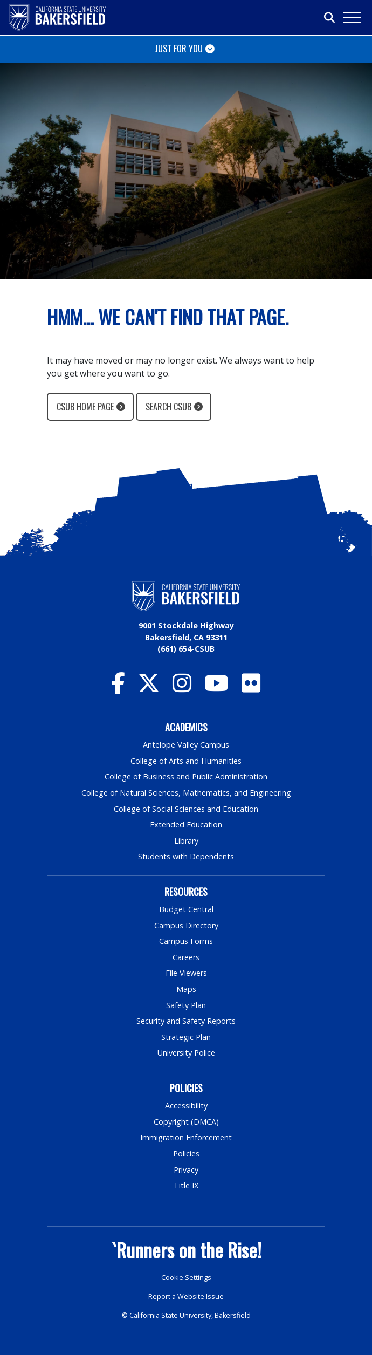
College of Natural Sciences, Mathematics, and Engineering (186, 793)
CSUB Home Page (85, 406)
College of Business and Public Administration (186, 776)
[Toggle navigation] (351, 17)
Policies (186, 1153)
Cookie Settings (186, 1277)
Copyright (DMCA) (186, 1122)
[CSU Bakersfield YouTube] (216, 688)
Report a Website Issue (186, 1296)
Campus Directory (186, 925)
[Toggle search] (330, 17)
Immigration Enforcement (186, 1137)
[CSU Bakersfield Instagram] (182, 688)
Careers (186, 957)
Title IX (186, 1185)
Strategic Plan (186, 1037)
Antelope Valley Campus (186, 745)
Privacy (186, 1170)
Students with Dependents (186, 856)
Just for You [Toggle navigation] (179, 48)
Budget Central (186, 909)
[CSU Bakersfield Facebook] (118, 688)
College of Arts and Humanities (186, 761)
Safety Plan (186, 1005)
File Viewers (186, 973)
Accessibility (186, 1105)
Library (186, 841)
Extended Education (186, 824)
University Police (186, 1053)
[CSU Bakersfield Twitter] (149, 688)
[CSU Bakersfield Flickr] (251, 688)
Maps (186, 989)
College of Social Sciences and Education (186, 809)
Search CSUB (168, 406)
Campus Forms (186, 941)
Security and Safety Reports (186, 1021)
